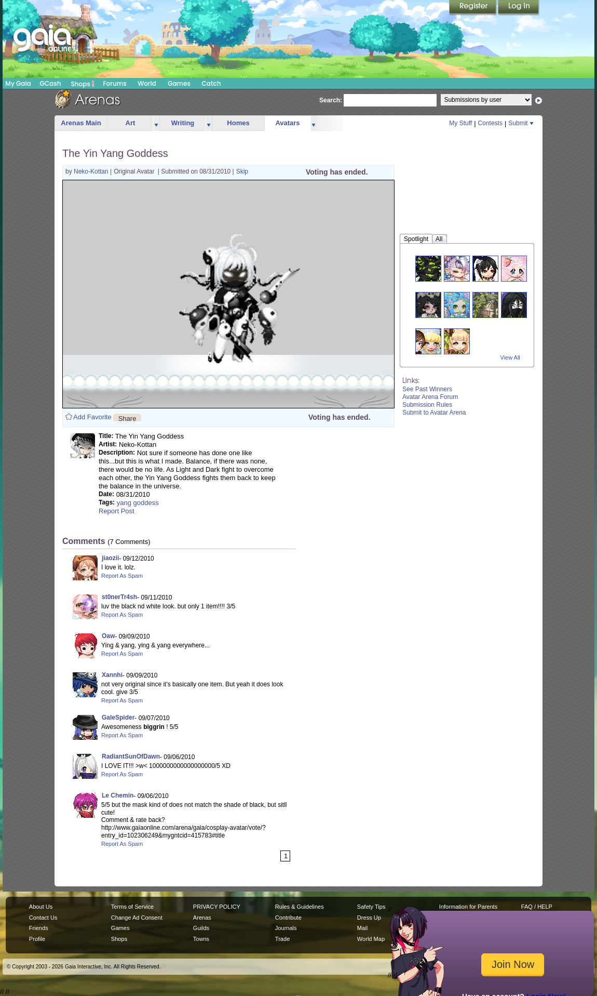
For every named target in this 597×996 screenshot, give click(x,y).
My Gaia (18, 83)
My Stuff (460, 123)
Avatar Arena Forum (430, 397)
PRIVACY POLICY (216, 907)
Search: (330, 100)
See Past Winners (427, 389)
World (147, 83)
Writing (183, 123)
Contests (490, 123)
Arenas (202, 917)
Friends (38, 928)
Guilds (201, 928)
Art (130, 123)
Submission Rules (427, 404)
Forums (114, 83)
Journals (286, 928)
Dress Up (369, 917)
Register (473, 8)
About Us (40, 907)
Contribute (288, 917)
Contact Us (43, 917)
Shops (82, 83)
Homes (238, 123)
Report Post (116, 511)
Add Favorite (92, 417)
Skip (242, 171)
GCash (50, 83)
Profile (37, 939)
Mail (362, 928)
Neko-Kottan (92, 171)
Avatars (287, 123)
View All (510, 357)
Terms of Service (132, 907)
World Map (371, 939)
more (156, 123)
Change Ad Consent (136, 917)
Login (518, 8)
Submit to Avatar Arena (434, 412)
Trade (282, 939)
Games (179, 83)
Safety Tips (371, 907)
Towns (201, 939)
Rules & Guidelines (299, 907)
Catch (211, 83)
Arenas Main (81, 123)
